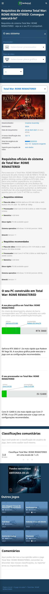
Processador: (8, 42)
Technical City (24, 3)
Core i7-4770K (29, 386)
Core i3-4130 (7, 386)
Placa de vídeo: (9, 54)
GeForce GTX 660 (12, 323)
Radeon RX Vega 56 (34, 323)
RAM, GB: (6, 66)
